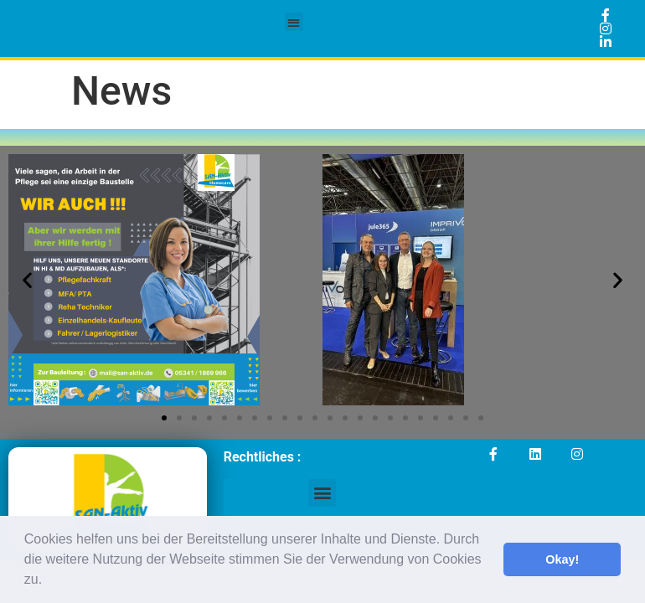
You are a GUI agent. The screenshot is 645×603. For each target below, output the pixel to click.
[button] (48, 581)
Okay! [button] (562, 559)
